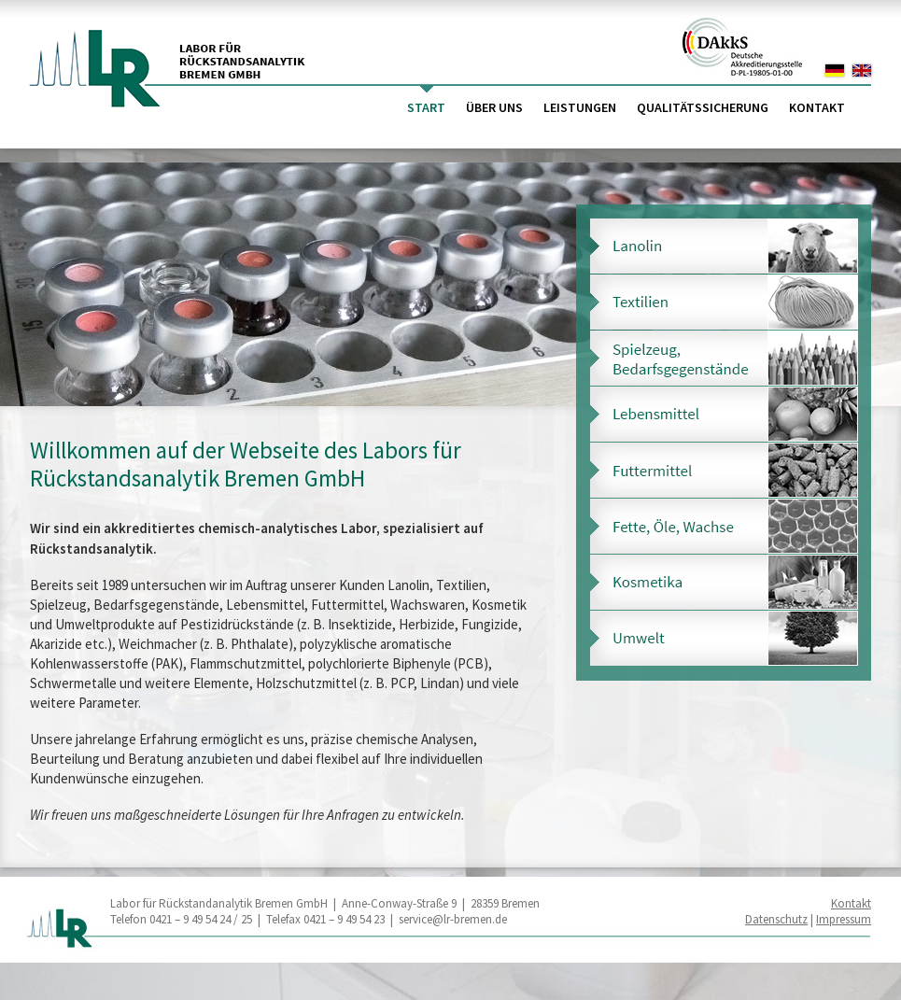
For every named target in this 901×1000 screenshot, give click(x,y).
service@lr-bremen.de (453, 919)
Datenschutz (776, 919)
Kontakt (817, 107)
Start (426, 107)
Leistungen (579, 107)
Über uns (494, 107)
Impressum (843, 919)
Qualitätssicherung (702, 107)
